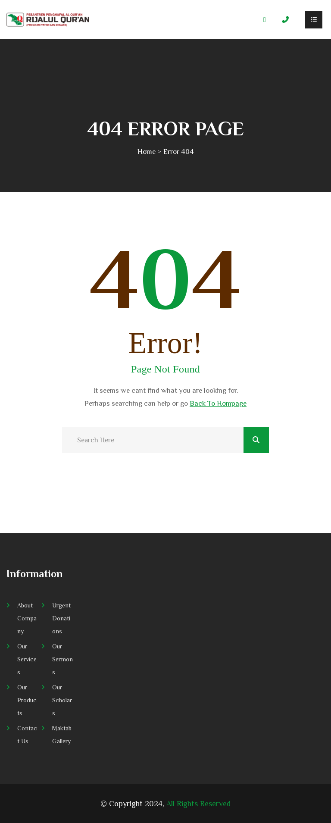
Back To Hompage (218, 403)
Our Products (27, 700)
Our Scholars (62, 700)
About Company (27, 618)
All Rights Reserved (198, 803)
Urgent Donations (61, 618)
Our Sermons (62, 659)
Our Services (27, 659)
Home (146, 151)
